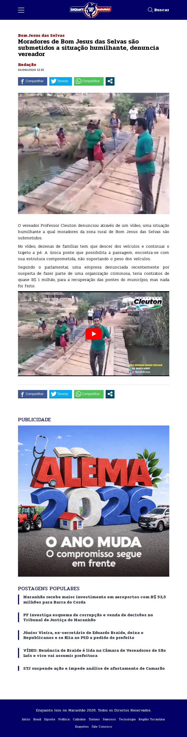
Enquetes (82, 726)
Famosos (109, 719)
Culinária (79, 719)
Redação (27, 64)
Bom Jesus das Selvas (41, 35)
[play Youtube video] (93, 333)
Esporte (49, 719)
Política (64, 719)
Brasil (37, 719)
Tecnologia (127, 719)
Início (26, 719)
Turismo (94, 719)
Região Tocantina (152, 719)
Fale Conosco (102, 726)
